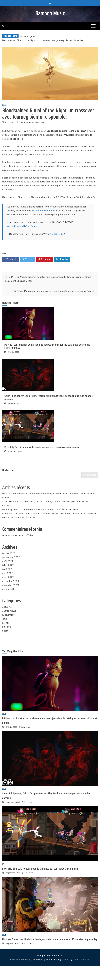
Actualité (7, 606)
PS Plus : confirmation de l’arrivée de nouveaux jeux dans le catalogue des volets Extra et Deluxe (47, 346)
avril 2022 (7, 573)
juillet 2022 (8, 565)
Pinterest (45, 259)
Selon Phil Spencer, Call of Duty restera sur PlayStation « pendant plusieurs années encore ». (48, 397)
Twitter (27, 259)
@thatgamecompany (43, 210)
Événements (9, 614)
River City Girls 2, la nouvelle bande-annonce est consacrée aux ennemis (42, 447)
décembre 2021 (10, 581)
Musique (6, 626)
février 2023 (8, 553)
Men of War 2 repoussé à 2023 (18, 517)
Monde (6, 622)
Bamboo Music (50, 13)
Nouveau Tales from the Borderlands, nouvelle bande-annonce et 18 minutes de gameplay (49, 513)
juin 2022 (7, 569)
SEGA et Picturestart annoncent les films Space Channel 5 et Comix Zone (53, 290)
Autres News (9, 610)
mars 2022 (8, 577)
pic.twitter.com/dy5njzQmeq (22, 226)
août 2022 (7, 561)
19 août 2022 (57, 233)
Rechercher (8, 470)
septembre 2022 (11, 557)
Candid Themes (81, 959)
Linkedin (62, 259)
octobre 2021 (9, 588)
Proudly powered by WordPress (27, 959)
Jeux (4, 105)
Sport (5, 630)
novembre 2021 (10, 585)
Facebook (10, 259)
